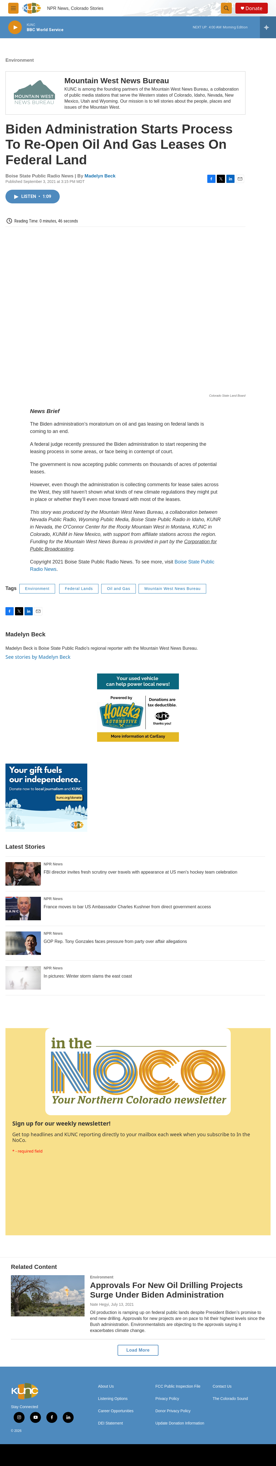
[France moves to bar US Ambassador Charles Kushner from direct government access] (23, 908)
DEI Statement (110, 1423)
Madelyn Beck (100, 176)
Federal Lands (79, 588)
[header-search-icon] (226, 8)
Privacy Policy (167, 1399)
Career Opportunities (116, 1411)
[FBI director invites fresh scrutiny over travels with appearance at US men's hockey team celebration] (23, 874)
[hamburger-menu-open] (13, 8)
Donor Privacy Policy (173, 1411)
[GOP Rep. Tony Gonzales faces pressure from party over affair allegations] (23, 943)
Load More (137, 1350)
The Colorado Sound (230, 1399)
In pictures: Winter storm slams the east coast (88, 976)
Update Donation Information (179, 1423)
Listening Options (113, 1399)
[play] (15, 27)
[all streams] (268, 27)
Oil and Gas (118, 588)
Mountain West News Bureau (116, 80)
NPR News (53, 864)
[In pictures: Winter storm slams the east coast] (23, 978)
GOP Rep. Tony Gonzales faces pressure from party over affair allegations (115, 941)
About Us (106, 1386)
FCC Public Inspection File (177, 1386)
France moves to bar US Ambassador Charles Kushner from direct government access (127, 906)
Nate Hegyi (99, 1304)
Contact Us (222, 1386)
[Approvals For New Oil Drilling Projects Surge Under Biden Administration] (48, 1295)
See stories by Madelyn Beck (37, 657)
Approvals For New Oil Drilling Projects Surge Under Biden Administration (166, 1290)
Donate (253, 8)
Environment (19, 60)
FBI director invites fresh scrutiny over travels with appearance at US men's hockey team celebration (140, 872)
